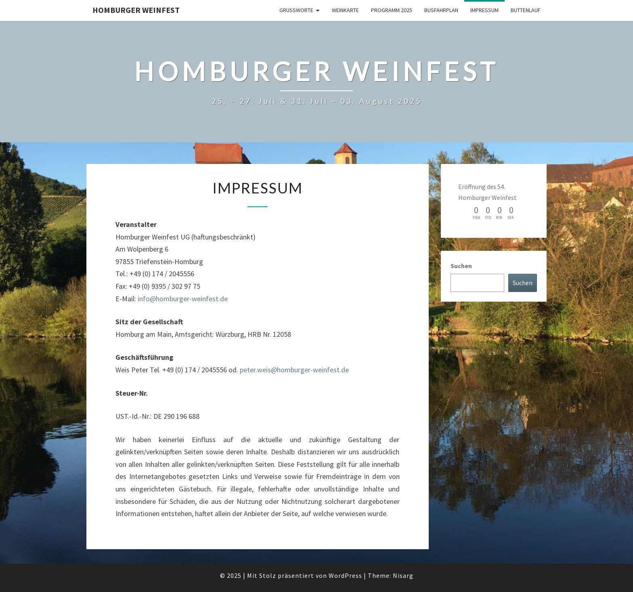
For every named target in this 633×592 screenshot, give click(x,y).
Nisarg (403, 575)
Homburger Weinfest (136, 10)
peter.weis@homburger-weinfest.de (294, 369)
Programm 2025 (391, 10)
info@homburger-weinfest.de (183, 298)
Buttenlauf (526, 10)
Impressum (484, 10)
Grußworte (296, 10)
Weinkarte (345, 10)
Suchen (461, 266)
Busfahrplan (441, 10)
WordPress (345, 575)
